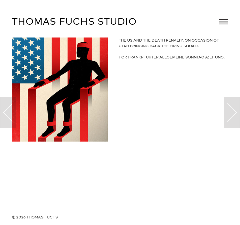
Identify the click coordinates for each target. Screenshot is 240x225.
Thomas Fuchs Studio (74, 21)
